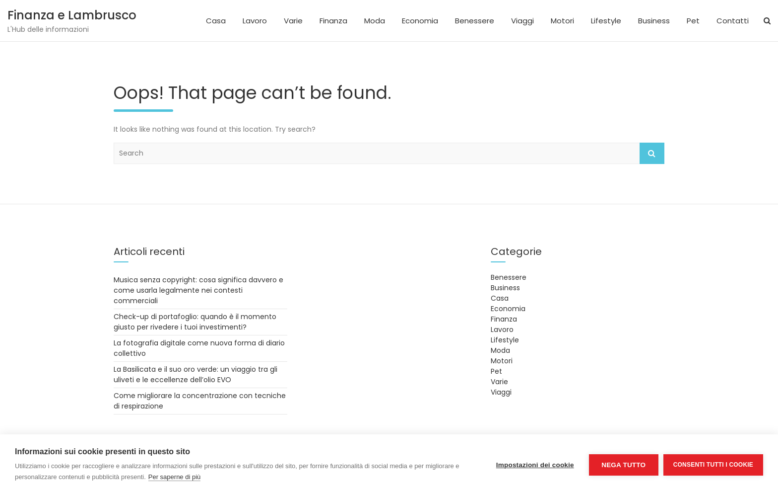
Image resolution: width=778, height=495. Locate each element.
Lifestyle (606, 20)
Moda (374, 20)
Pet (693, 20)
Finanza (333, 20)
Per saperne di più (174, 477)
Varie (293, 20)
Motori (562, 20)
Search (652, 153)
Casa (216, 20)
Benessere (474, 20)
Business (654, 20)
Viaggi (522, 20)
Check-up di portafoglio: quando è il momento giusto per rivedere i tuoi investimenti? (195, 322)
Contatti (732, 20)
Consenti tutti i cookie (713, 464)
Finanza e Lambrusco (71, 15)
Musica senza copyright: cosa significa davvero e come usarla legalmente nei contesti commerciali (198, 290)
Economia (420, 20)
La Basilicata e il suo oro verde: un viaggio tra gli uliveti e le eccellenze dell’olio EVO (195, 374)
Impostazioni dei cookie (535, 465)
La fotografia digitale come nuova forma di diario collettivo (199, 348)
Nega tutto (623, 465)
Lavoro (255, 20)
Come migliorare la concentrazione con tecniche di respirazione (200, 401)
